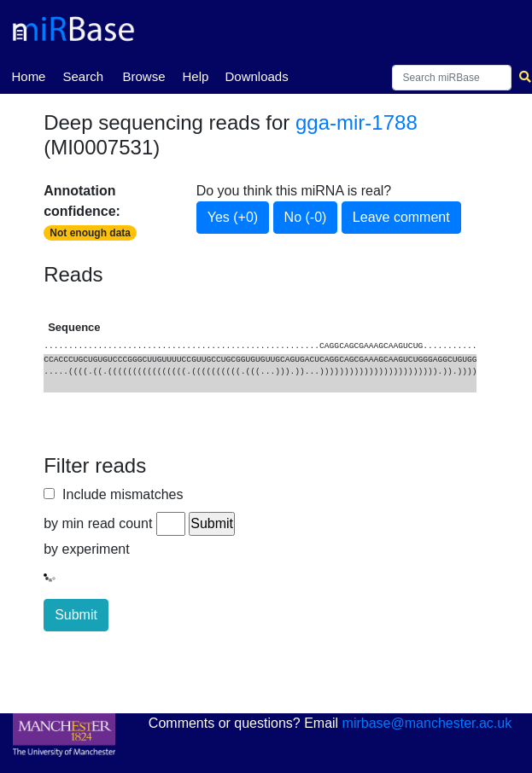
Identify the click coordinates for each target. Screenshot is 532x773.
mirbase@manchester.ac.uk (427, 723)
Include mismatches (119, 494)
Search (82, 76)
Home (28, 75)
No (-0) (305, 217)
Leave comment (401, 217)
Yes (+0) (233, 217)
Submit (76, 614)
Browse (143, 76)
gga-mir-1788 (356, 122)
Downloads (256, 76)
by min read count (98, 523)
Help (195, 76)
